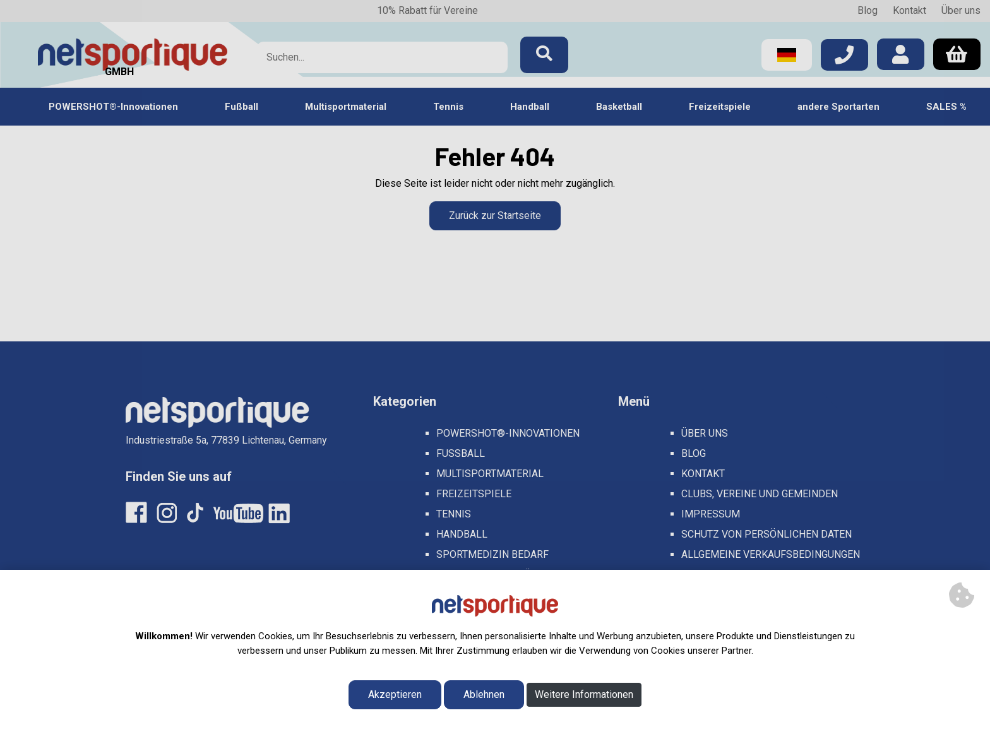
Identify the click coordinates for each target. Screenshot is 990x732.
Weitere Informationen (584, 694)
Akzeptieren (395, 694)
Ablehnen (483, 694)
